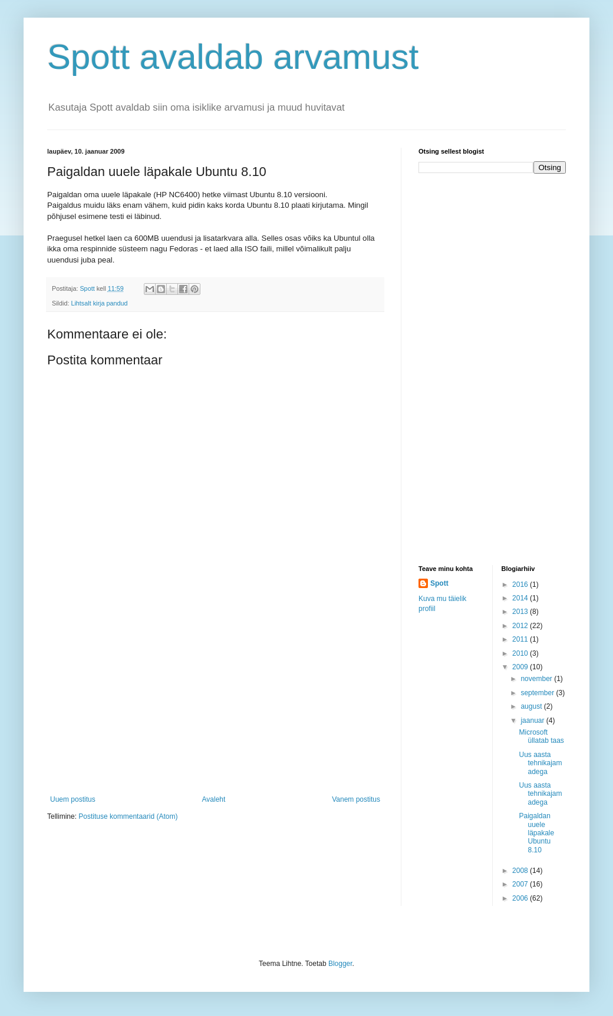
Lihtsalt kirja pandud (99, 303)
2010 (521, 653)
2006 (521, 898)
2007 (521, 884)
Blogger (340, 963)
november (537, 679)
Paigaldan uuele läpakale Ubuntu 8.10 (536, 833)
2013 (521, 611)
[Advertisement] (215, 707)
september (538, 693)
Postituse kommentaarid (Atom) (127, 816)
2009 (521, 667)
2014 (521, 598)
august (531, 706)
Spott (439, 583)
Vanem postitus (356, 799)
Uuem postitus (72, 799)
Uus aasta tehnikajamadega (540, 763)
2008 (521, 870)
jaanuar (533, 720)
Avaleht (214, 799)
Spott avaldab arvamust (232, 57)
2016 (521, 584)
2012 (521, 626)
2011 (521, 639)
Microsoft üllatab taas (541, 736)
